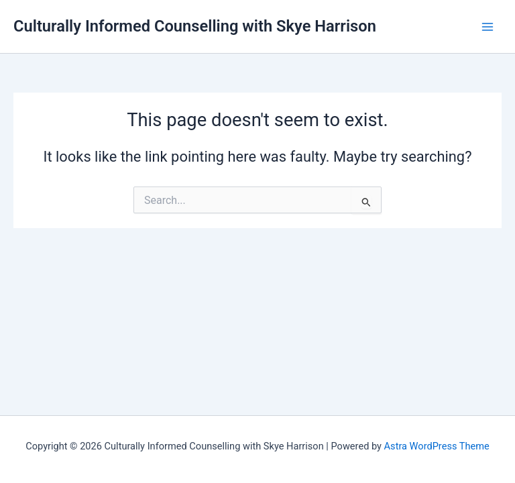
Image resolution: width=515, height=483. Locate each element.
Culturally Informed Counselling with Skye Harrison (194, 26)
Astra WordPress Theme (437, 446)
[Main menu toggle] (487, 27)
